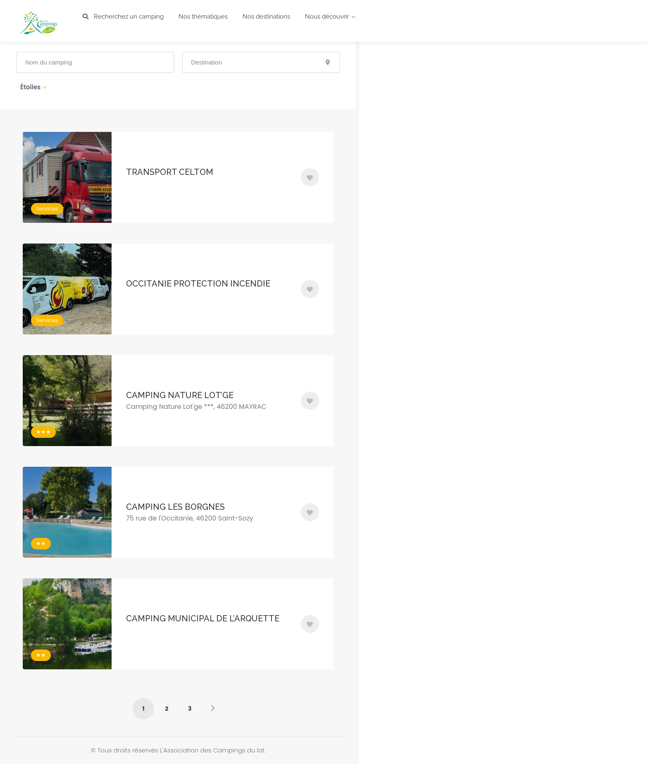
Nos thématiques (203, 16)
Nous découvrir (327, 16)
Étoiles (30, 87)
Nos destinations (266, 16)
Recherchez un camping (123, 16)
